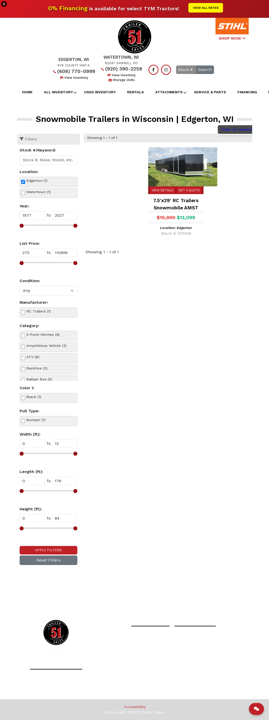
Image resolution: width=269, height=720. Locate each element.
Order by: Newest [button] (237, 129)
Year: (24, 206)
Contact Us (188, 598)
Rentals (135, 92)
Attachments (169, 92)
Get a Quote (189, 190)
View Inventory (73, 77)
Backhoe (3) (36, 368)
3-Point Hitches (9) (43, 335)
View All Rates (206, 8)
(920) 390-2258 (121, 69)
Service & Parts (210, 92)
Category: (29, 325)
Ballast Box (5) (39, 379)
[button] (49, 652)
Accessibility (134, 707)
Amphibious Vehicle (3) (46, 346)
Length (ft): (31, 471)
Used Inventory (100, 92)
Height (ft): (31, 509)
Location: (29, 171)
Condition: (30, 280)
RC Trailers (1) (38, 311)
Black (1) (33, 397)
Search (205, 69)
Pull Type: (29, 411)
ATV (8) (32, 357)
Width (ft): (30, 434)
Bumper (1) (35, 420)
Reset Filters (48, 560)
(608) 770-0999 (73, 71)
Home (27, 92)
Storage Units (121, 80)
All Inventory (58, 92)
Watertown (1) (38, 192)
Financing (247, 92)
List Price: (30, 243)
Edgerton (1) (36, 181)
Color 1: (27, 387)
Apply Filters (48, 550)
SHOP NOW (232, 38)
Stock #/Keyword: (38, 150)
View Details (162, 190)
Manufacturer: (34, 302)
